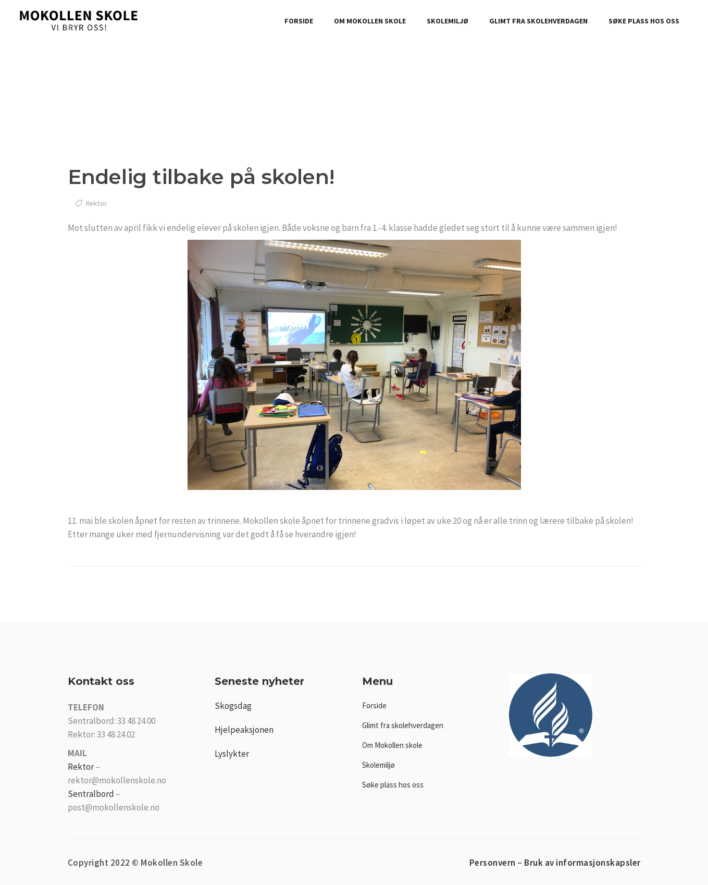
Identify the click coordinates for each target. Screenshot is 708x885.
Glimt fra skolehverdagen (402, 725)
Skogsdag (233, 705)
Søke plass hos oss (393, 785)
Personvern (492, 862)
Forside (374, 705)
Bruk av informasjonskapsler (582, 862)
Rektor (81, 766)
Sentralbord (91, 794)
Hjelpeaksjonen (244, 729)
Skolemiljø (378, 765)
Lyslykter (232, 753)
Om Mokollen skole (392, 745)
